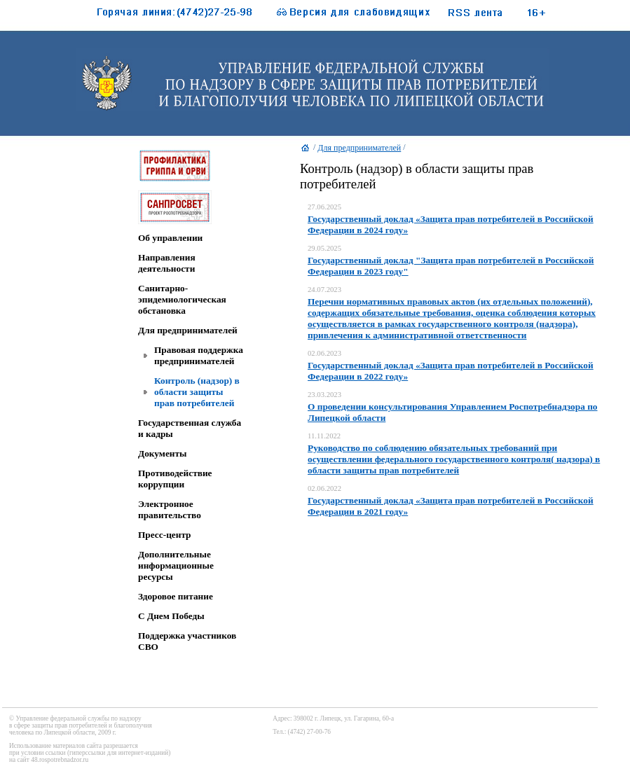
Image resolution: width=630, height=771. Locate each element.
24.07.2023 (324, 289)
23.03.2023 (324, 394)
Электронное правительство (169, 509)
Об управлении (170, 237)
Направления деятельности (167, 263)
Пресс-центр (164, 534)
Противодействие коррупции (175, 478)
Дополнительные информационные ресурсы (176, 565)
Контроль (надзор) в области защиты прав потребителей (197, 391)
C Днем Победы (171, 616)
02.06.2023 (324, 353)
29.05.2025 (324, 248)
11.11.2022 (324, 436)
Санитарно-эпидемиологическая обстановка (182, 299)
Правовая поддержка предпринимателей (198, 355)
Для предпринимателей (188, 330)
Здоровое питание (175, 596)
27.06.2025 (324, 207)
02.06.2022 (324, 488)
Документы (162, 453)
